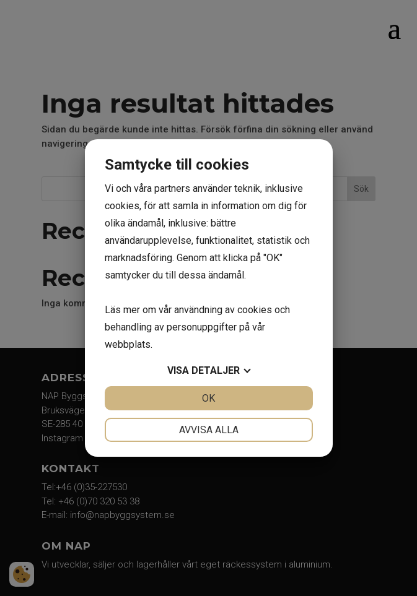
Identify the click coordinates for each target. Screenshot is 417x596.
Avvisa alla (209, 430)
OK (208, 398)
